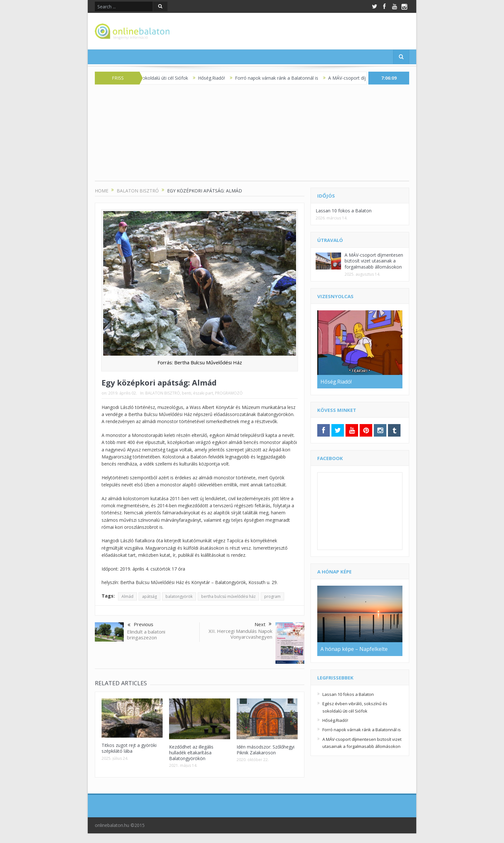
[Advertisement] (252, 136)
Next (263, 624)
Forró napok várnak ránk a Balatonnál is (281, 78)
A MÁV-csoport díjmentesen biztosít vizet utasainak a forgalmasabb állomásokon (374, 261)
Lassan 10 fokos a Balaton (344, 211)
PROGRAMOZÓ (229, 393)
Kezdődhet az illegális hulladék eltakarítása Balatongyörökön (191, 752)
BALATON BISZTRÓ (162, 393)
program (272, 596)
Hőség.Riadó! (216, 78)
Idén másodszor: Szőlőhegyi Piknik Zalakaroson (265, 750)
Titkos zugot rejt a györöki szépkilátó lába (129, 748)
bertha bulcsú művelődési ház (228, 596)
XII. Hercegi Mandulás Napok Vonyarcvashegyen (240, 634)
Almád (127, 596)
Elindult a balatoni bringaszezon (146, 634)
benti (186, 393)
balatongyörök (179, 596)
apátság (149, 596)
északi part (203, 393)
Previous (140, 625)
